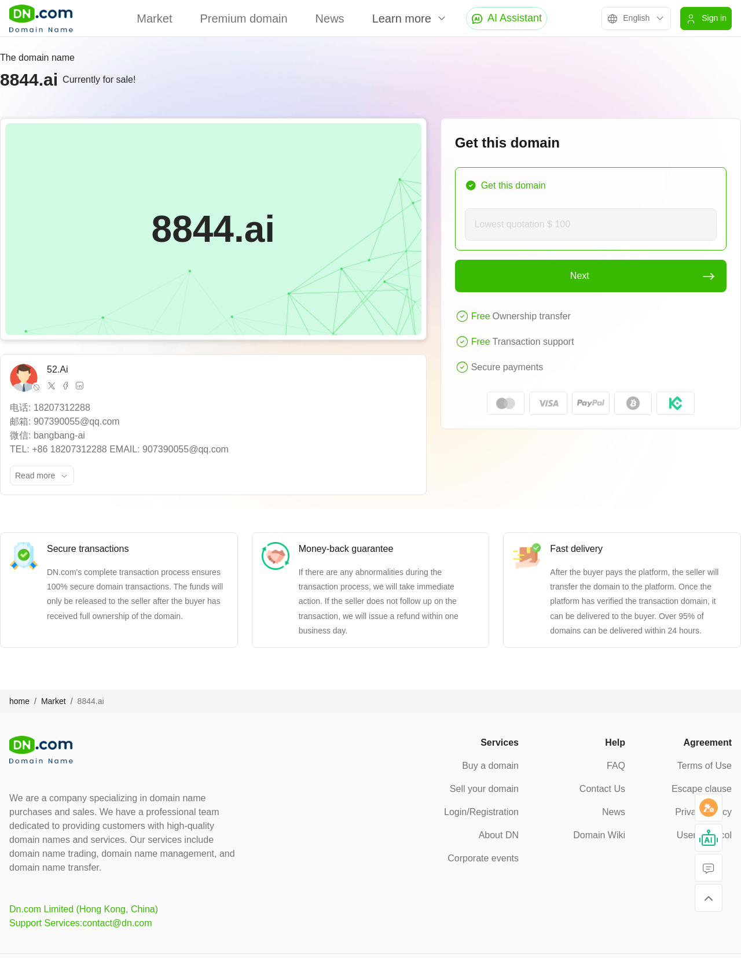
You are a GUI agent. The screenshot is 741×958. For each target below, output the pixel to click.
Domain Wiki (599, 835)
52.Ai (57, 369)
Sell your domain (484, 789)
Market (154, 18)
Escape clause (702, 789)
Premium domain (243, 18)
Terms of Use (704, 766)
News (330, 18)
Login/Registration (481, 812)
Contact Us (602, 789)
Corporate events (483, 858)
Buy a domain (490, 766)
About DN (499, 835)
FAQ (616, 766)
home (19, 701)
